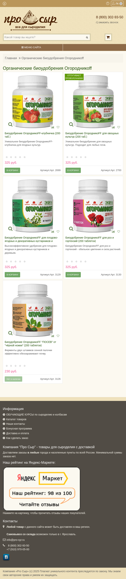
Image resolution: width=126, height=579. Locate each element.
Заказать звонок (107, 22)
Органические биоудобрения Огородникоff (53, 58)
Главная (11, 58)
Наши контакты (15, 423)
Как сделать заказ (17, 437)
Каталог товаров (16, 419)
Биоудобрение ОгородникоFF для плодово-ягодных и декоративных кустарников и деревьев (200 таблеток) (31, 241)
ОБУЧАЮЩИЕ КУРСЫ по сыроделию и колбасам (36, 414)
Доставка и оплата (17, 433)
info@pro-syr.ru (16, 539)
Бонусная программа (19, 428)
